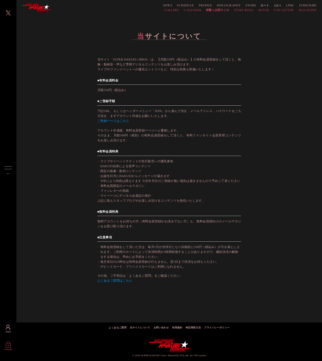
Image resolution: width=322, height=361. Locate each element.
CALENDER (188, 11)
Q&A (272, 7)
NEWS (163, 7)
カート (260, 6)
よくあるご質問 (117, 328)
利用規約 (177, 328)
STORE (246, 7)
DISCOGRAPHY (224, 7)
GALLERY (166, 11)
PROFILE (200, 7)
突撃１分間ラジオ (213, 11)
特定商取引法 (193, 328)
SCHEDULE (180, 7)
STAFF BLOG (239, 11)
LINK (285, 7)
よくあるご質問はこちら (114, 283)
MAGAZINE (303, 11)
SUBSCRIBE (303, 7)
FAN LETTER (279, 11)
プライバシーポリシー (217, 328)
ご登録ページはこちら (113, 123)
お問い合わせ (161, 328)
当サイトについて (140, 328)
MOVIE (258, 11)
